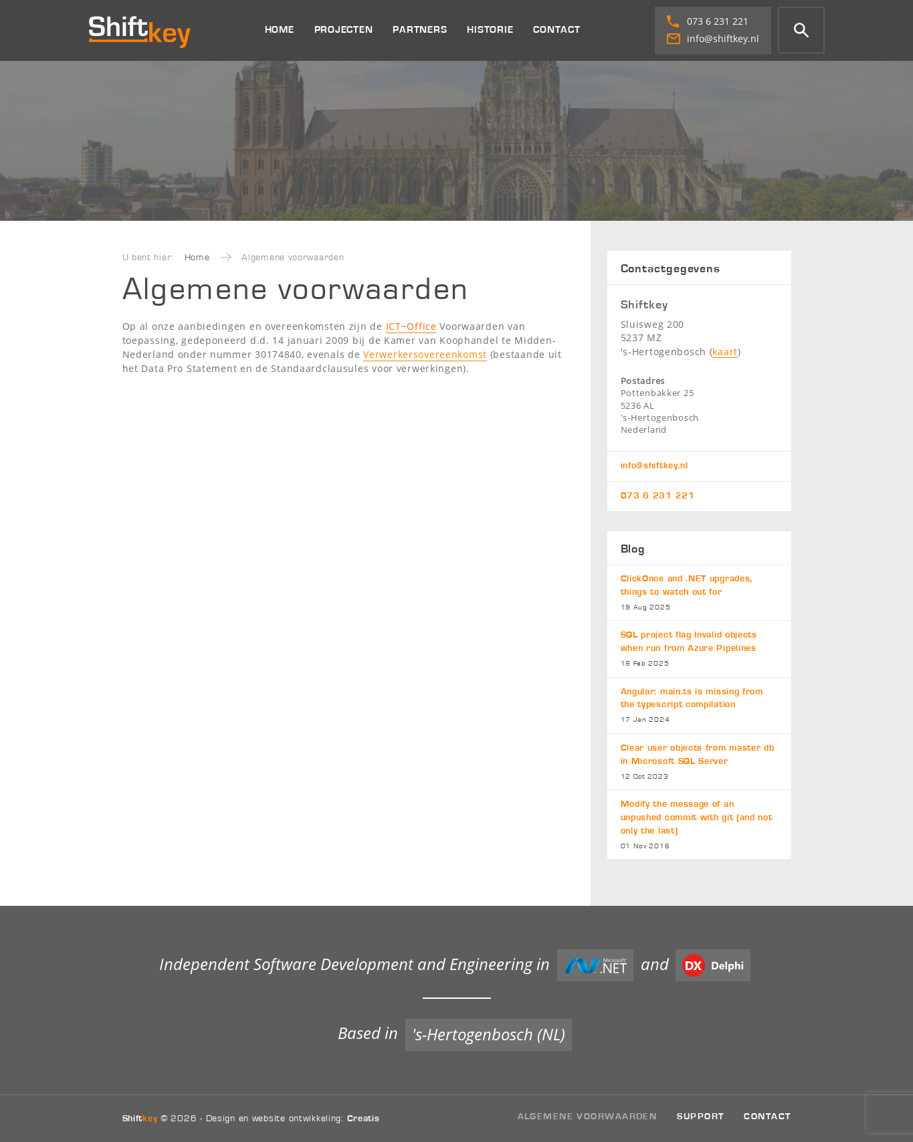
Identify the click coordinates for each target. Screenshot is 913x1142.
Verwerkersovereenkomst (425, 354)
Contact (556, 30)
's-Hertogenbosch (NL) (488, 1034)
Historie (490, 30)
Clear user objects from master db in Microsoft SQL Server (699, 762)
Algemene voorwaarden (587, 1116)
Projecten (343, 30)
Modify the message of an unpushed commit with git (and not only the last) (699, 825)
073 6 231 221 (707, 21)
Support (700, 1116)
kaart (725, 351)
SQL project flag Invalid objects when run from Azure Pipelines (699, 649)
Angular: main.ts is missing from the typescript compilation (699, 706)
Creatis (363, 1118)
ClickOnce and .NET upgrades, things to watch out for (699, 593)
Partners (420, 30)
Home (279, 30)
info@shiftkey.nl (713, 38)
